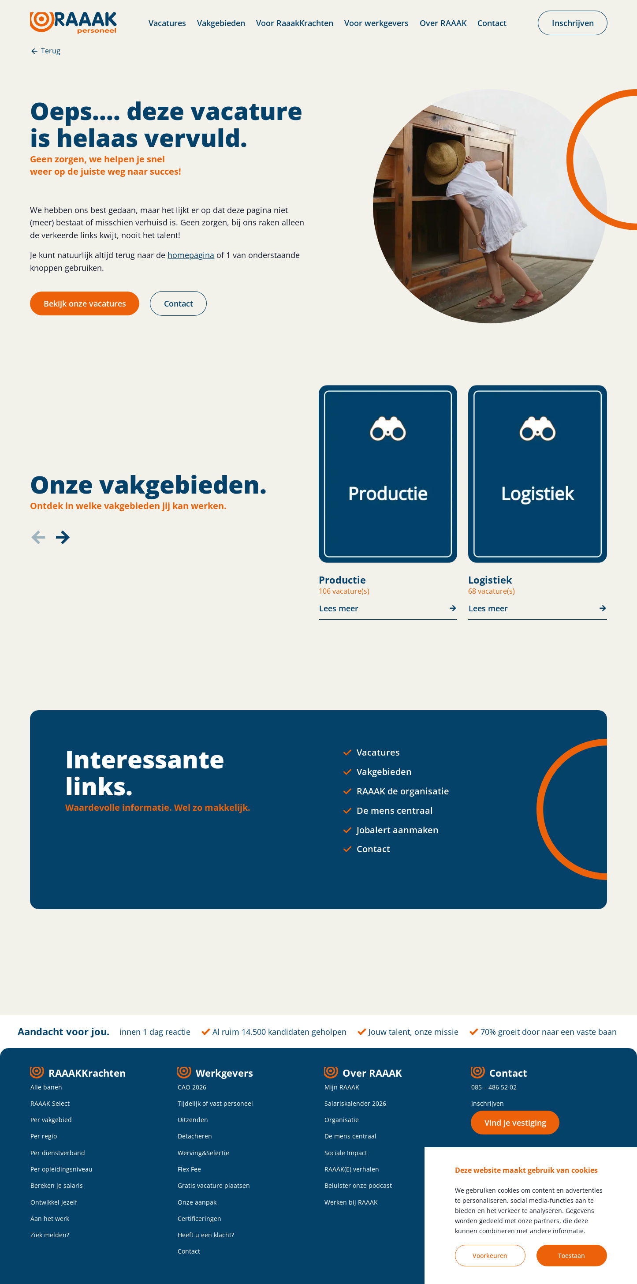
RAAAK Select (50, 1103)
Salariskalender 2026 (355, 1103)
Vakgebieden (221, 23)
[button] (63, 537)
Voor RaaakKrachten (294, 23)
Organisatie (341, 1120)
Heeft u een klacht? (206, 1235)
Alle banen (46, 1087)
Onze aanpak (197, 1202)
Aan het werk (49, 1218)
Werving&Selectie (203, 1153)
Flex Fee (189, 1169)
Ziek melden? (49, 1235)
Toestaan (571, 1255)
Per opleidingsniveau (61, 1169)
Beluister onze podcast (358, 1185)
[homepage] (73, 23)
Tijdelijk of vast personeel (215, 1103)
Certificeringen (199, 1218)
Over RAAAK (443, 23)
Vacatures (167, 23)
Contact (492, 23)
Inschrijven (487, 1103)
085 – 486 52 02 (494, 1087)
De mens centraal (395, 810)
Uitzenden (193, 1120)
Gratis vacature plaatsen (214, 1185)
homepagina (191, 255)
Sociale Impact (345, 1153)
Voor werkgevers (376, 23)
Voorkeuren (490, 1255)
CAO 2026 (192, 1087)
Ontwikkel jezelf (53, 1202)
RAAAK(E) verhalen (351, 1169)
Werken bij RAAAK (351, 1202)
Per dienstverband (57, 1153)
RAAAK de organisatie (403, 791)
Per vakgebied (51, 1120)
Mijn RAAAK (341, 1087)
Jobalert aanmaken (398, 830)
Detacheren (195, 1136)
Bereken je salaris (56, 1185)
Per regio (43, 1136)
